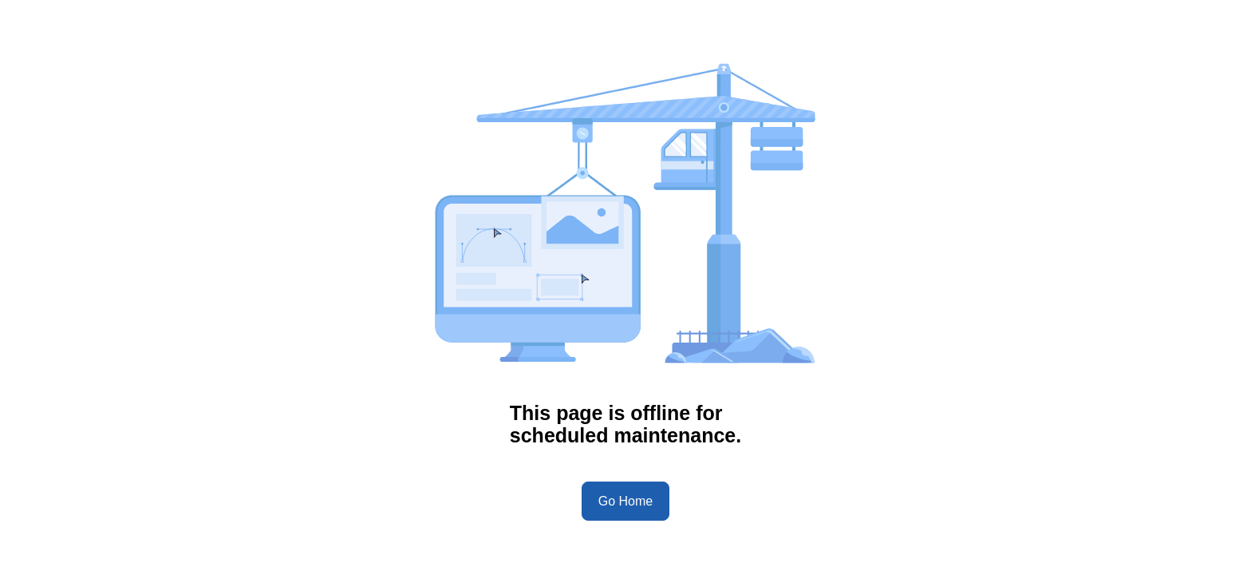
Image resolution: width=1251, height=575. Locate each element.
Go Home (625, 501)
